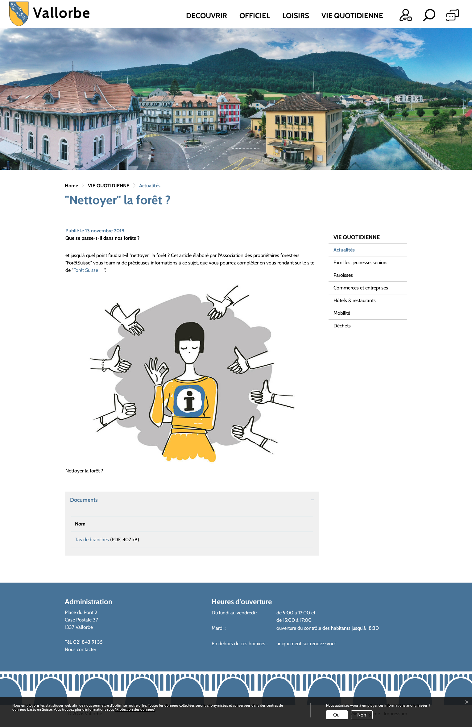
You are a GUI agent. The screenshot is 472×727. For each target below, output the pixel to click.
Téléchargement (268, 540)
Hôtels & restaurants (354, 300)
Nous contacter (80, 651)
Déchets (342, 326)
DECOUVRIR (206, 15)
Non (361, 715)
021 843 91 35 (88, 644)
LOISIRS (295, 15)
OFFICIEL (254, 15)
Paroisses (343, 275)
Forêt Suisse (88, 270)
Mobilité (341, 313)
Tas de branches (92, 539)
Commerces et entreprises (360, 288)
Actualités (349, 251)
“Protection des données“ (135, 709)
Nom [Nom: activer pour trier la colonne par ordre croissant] (80, 524)
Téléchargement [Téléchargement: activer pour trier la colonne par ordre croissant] (244, 524)
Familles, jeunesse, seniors (360, 262)
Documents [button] (84, 499)
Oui (336, 715)
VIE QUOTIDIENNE (352, 15)
